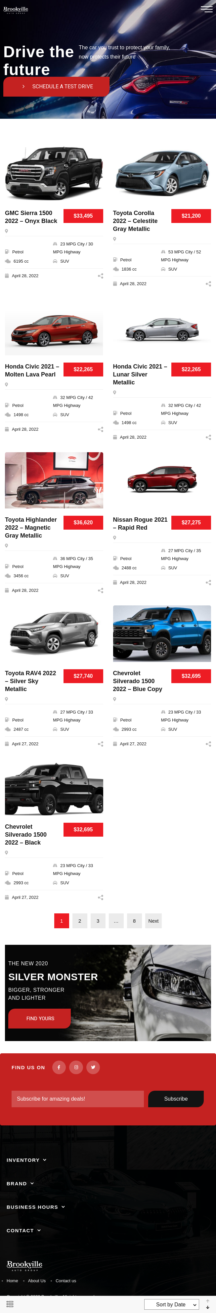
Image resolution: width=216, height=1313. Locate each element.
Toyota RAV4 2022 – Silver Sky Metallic (30, 681)
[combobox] (171, 1304)
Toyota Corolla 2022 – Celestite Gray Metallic (135, 221)
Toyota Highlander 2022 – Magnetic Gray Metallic (31, 527)
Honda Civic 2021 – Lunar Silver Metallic (140, 374)
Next (154, 921)
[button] (56, 87)
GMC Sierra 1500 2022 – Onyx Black (31, 217)
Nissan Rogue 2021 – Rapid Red (140, 523)
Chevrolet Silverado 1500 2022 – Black (26, 834)
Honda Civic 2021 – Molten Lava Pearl (32, 370)
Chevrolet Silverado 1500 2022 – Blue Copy (137, 681)
